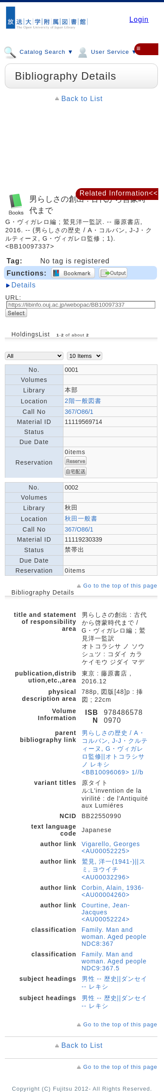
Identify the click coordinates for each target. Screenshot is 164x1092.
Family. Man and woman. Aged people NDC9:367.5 (114, 961)
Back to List (82, 98)
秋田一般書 (81, 518)
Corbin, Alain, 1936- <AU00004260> (113, 891)
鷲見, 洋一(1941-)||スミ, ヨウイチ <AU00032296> (114, 869)
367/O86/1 (79, 411)
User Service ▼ (106, 51)
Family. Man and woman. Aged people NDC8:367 (114, 936)
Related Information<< (119, 193)
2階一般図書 (83, 400)
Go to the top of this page (120, 585)
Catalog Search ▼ (38, 51)
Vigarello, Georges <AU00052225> (111, 847)
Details (23, 285)
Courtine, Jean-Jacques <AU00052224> (106, 912)
